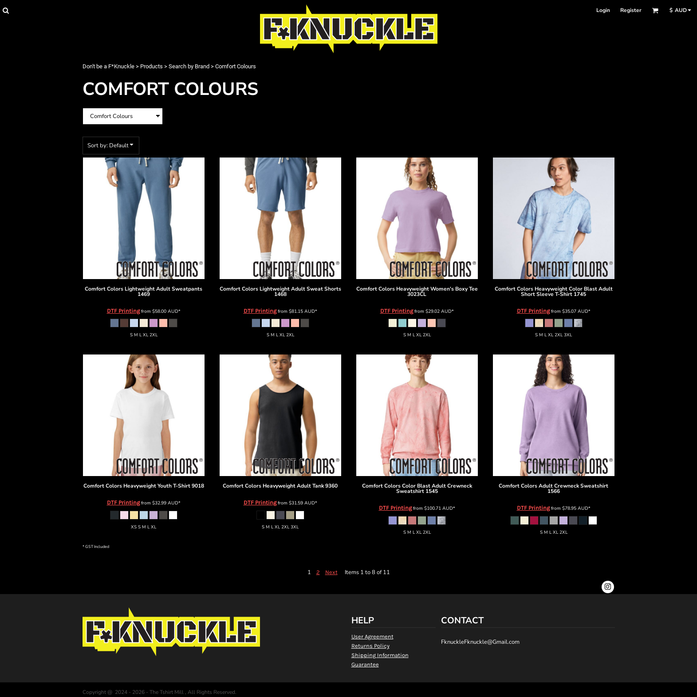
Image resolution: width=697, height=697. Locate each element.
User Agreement (372, 636)
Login (603, 10)
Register (631, 10)
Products (151, 66)
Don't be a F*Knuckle (108, 66)
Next (331, 572)
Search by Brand (189, 66)
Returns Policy (370, 645)
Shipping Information (380, 655)
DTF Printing (123, 310)
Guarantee (365, 664)
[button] (5, 10)
